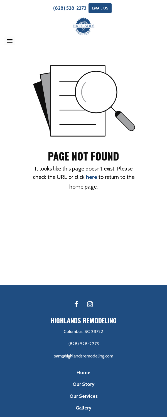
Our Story (83, 384)
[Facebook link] (76, 304)
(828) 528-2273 (69, 8)
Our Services (84, 396)
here (91, 177)
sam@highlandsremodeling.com (83, 356)
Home (83, 372)
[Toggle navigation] (9, 40)
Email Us (100, 8)
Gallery (83, 408)
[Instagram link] (90, 304)
